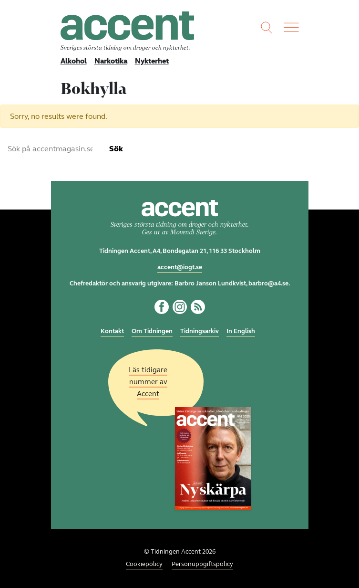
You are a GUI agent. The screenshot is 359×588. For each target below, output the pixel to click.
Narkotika (110, 61)
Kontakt (112, 331)
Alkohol (74, 61)
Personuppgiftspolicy (202, 564)
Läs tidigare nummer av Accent (148, 382)
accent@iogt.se (179, 267)
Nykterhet (152, 61)
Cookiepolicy (144, 564)
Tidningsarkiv (199, 331)
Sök (116, 148)
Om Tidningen (152, 331)
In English (240, 331)
